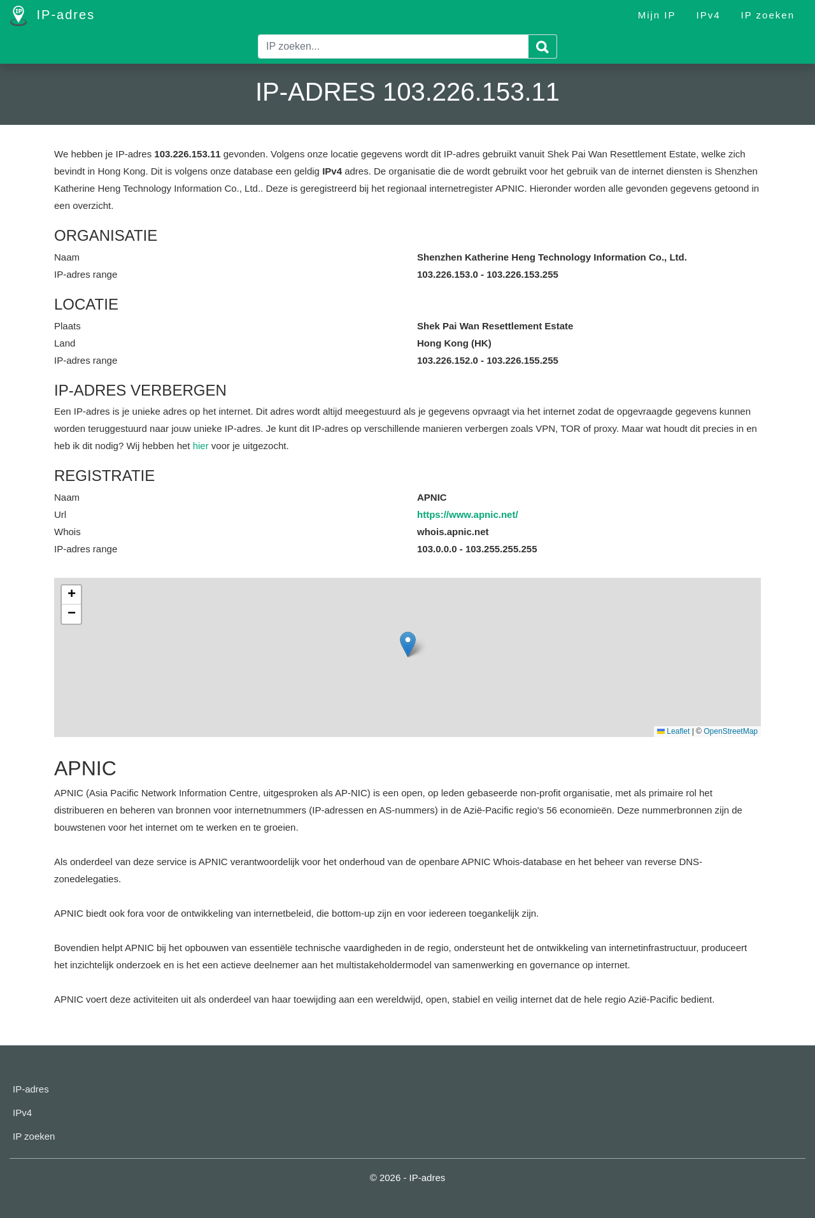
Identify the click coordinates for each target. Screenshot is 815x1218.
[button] (408, 644)
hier (201, 445)
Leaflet (673, 731)
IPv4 (709, 15)
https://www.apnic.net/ (467, 514)
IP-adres (52, 16)
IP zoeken (768, 15)
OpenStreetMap (731, 731)
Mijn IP (657, 15)
